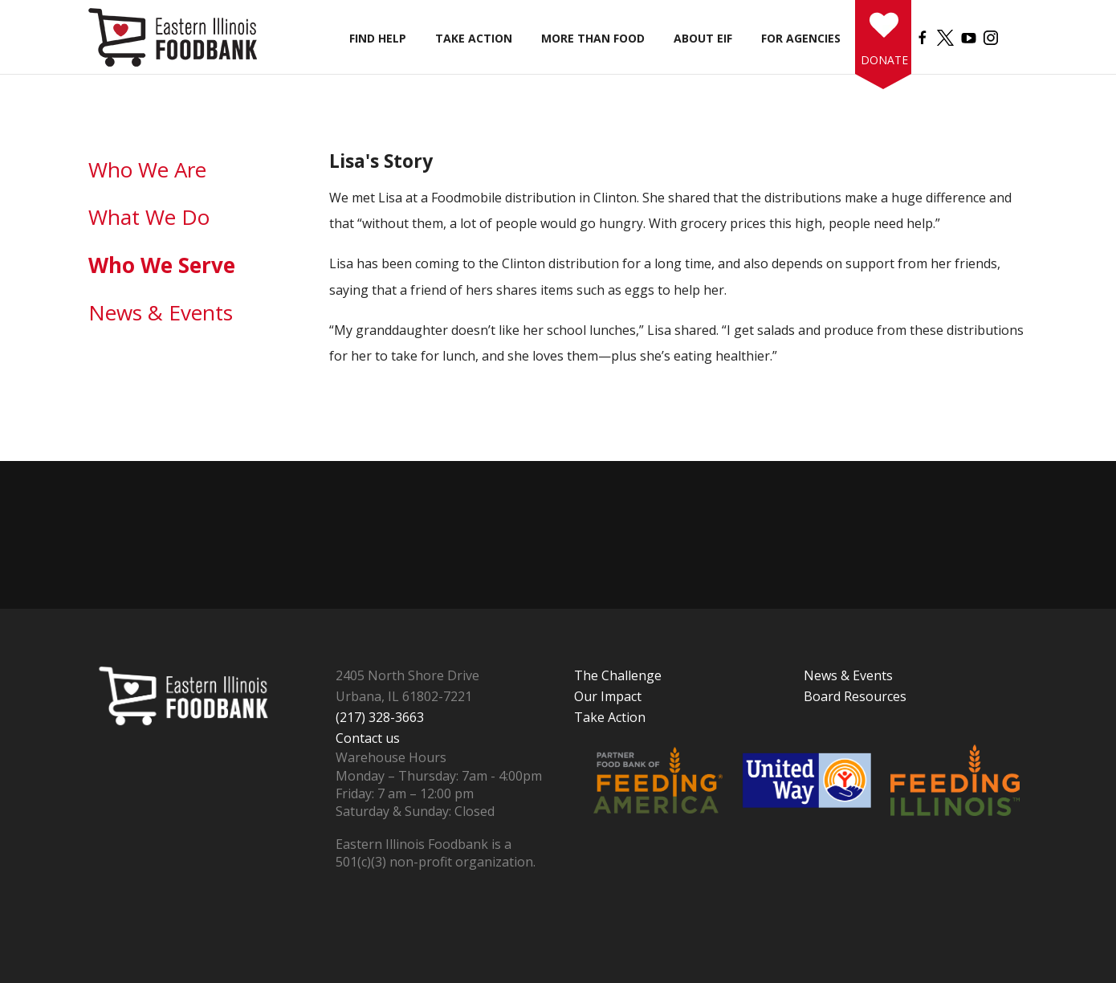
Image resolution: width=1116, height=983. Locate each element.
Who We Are (147, 169)
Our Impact (607, 696)
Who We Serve (161, 265)
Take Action (473, 38)
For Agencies (801, 38)
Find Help (377, 38)
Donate (881, 59)
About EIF (703, 38)
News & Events (160, 312)
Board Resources (855, 696)
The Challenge (618, 675)
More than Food (593, 38)
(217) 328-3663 (380, 717)
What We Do (149, 216)
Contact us (368, 738)
